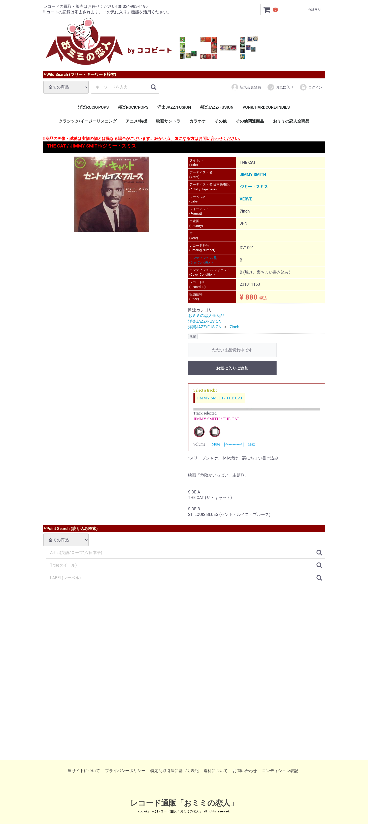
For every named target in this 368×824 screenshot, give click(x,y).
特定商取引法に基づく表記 (174, 770)
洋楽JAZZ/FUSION (174, 107)
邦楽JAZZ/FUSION (216, 107)
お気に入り (280, 87)
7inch (234, 327)
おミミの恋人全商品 (291, 121)
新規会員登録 (246, 87)
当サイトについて (84, 770)
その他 (221, 121)
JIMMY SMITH (253, 174)
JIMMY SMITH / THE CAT (220, 398)
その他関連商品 (250, 121)
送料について (216, 770)
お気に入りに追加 (232, 368)
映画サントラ (168, 121)
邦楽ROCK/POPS (133, 107)
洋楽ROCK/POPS (93, 107)
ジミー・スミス (254, 186)
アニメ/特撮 (136, 121)
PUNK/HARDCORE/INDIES (266, 107)
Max (251, 444)
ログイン (310, 87)
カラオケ (197, 121)
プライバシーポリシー (125, 770)
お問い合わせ (245, 770)
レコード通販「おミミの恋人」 (184, 803)
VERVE (246, 199)
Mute (216, 444)
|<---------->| (234, 444)
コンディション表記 (280, 770)
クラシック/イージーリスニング (88, 121)
